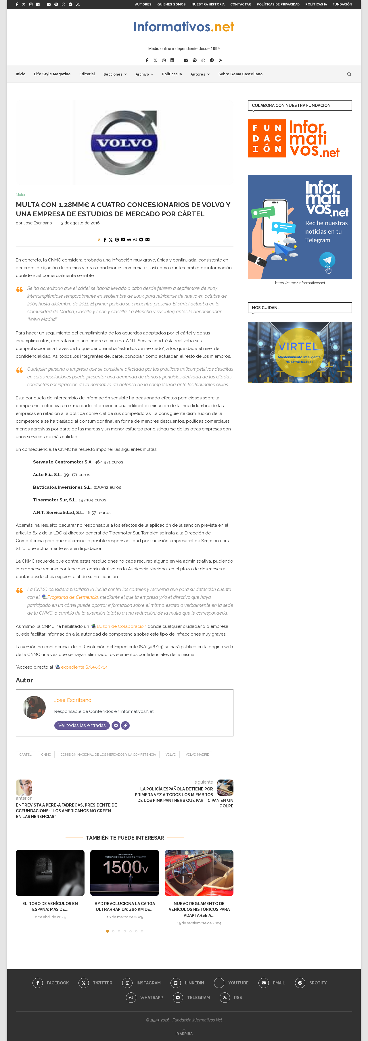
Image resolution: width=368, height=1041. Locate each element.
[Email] (49, 4)
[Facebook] (17, 4)
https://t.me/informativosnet (300, 283)
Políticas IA (316, 4)
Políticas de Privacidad (278, 4)
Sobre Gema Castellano (240, 74)
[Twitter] (24, 4)
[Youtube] (231, 983)
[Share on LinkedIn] (123, 239)
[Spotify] (56, 4)
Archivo (142, 74)
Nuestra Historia (208, 4)
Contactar (240, 4)
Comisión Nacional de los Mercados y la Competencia (108, 755)
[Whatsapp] (63, 4)
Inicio (20, 74)
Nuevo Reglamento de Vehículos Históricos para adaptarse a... (199, 909)
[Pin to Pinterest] (117, 239)
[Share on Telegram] (141, 239)
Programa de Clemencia (69, 597)
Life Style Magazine (52, 74)
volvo (171, 755)
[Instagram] (30, 4)
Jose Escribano (38, 223)
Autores (143, 4)
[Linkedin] (37, 4)
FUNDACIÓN (342, 4)
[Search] (349, 74)
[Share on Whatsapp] (135, 239)
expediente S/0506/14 (81, 667)
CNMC (46, 755)
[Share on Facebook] (105, 239)
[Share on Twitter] (111, 239)
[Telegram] (70, 4)
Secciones (112, 74)
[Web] (125, 725)
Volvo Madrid (197, 755)
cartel (26, 755)
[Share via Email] (147, 239)
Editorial (87, 74)
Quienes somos (171, 4)
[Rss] (77, 4)
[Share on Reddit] (129, 239)
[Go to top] (184, 1033)
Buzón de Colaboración (118, 626)
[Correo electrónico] (116, 725)
